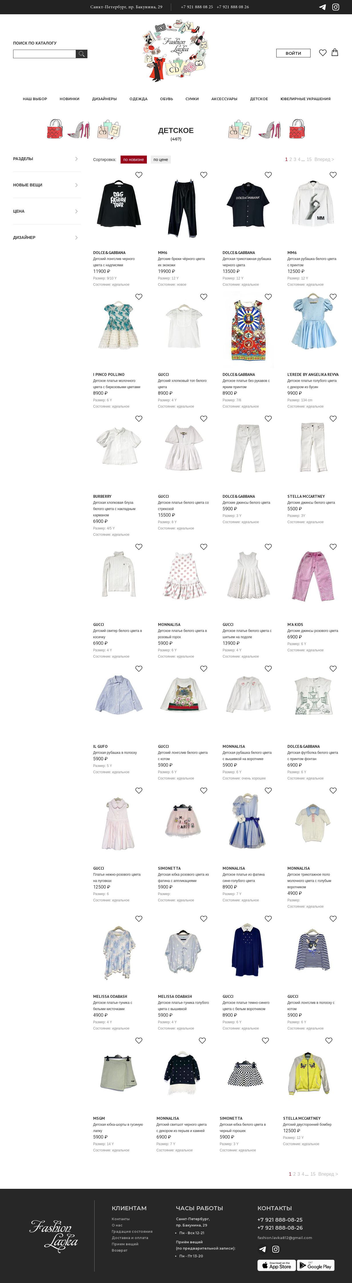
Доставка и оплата (130, 1238)
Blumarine (25, 343)
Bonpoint (24, 349)
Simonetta (169, 868)
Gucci (163, 374)
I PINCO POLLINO (109, 374)
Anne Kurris (26, 305)
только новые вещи (34, 196)
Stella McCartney (306, 496)
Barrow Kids (26, 337)
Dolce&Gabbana (109, 252)
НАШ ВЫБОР (35, 99)
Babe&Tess (26, 318)
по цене (161, 159)
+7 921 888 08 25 (197, 7)
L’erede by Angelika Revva (313, 374)
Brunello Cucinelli (31, 356)
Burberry (102, 496)
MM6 (162, 252)
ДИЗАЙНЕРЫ (104, 99)
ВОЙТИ (293, 53)
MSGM (99, 1118)
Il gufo (100, 746)
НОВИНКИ (69, 99)
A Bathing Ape (28, 287)
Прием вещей (125, 1244)
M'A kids (295, 624)
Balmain (23, 331)
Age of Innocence (31, 293)
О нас (117, 1225)
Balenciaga (26, 324)
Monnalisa (169, 624)
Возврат (119, 1250)
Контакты (121, 1219)
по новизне (133, 159)
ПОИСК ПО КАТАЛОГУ (35, 43)
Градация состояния (132, 1231)
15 (309, 159)
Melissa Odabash (110, 996)
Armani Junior (28, 312)
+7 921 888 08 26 (233, 7)
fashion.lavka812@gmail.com (284, 1238)
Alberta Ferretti (29, 299)
